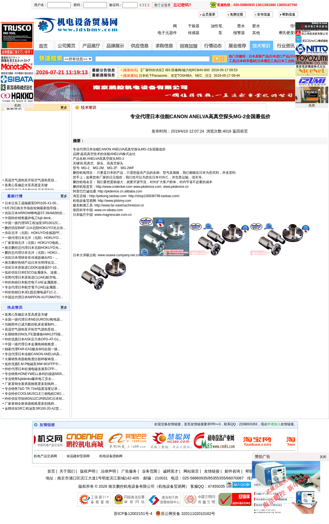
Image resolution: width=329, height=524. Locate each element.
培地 (294, 26)
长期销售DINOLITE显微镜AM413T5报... (34, 334)
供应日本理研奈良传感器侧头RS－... (31, 258)
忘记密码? (182, 5)
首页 (51, 471)
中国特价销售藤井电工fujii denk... (29, 218)
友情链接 (212, 471)
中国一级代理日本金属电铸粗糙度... (31, 344)
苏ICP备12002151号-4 (133, 513)
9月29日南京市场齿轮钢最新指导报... (32, 208)
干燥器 (193, 26)
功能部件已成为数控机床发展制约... (31, 324)
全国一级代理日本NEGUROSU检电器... (34, 319)
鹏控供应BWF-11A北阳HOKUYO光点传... (35, 228)
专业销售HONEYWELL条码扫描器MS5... (35, 374)
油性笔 (216, 26)
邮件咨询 (232, 471)
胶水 (256, 26)
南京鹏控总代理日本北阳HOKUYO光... (33, 248)
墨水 (241, 26)
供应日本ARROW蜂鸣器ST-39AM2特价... (35, 213)
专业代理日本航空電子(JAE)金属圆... (32, 287)
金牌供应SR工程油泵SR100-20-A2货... (33, 408)
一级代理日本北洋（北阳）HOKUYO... (33, 238)
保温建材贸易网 (78, 456)
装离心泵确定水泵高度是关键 (26, 189)
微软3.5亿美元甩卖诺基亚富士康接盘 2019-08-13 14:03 (180, 67)
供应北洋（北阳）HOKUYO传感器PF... (33, 233)
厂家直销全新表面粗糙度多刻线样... (31, 384)
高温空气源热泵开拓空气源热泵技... (31, 184)
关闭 (17, 105)
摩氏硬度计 (288, 33)
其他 (256, 33)
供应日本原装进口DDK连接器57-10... (32, 267)
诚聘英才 (170, 471)
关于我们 (67, 471)
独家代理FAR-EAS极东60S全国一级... (33, 349)
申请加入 (274, 424)
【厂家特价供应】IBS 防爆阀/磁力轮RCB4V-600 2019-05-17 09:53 (188, 72)
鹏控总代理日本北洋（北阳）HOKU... (32, 253)
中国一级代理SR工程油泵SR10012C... (33, 223)
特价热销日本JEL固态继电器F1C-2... (32, 292)
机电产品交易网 (45, 456)
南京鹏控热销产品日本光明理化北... (31, 262)
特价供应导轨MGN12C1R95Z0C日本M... (34, 399)
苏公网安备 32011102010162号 (185, 513)
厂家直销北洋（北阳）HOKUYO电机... (33, 243)
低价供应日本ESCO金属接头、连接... (32, 272)
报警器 (239, 33)
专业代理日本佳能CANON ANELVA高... (33, 354)
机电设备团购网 (110, 456)
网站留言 (191, 471)
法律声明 (108, 471)
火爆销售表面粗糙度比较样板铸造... (31, 359)
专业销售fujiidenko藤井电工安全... (29, 379)
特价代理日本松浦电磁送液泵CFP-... (31, 369)
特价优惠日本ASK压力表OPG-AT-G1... (33, 339)
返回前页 (240, 131)
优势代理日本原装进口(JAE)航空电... (32, 277)
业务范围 (149, 471)
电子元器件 (167, 33)
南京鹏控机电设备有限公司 (131, 486)
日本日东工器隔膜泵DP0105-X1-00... (32, 203)
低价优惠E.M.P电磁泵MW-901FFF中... (33, 364)
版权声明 (87, 471)
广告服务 (129, 471)
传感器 (193, 33)
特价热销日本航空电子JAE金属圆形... (32, 282)
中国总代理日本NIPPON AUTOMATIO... (34, 297)
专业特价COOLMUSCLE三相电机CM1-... (35, 394)
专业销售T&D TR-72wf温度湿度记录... (32, 389)
